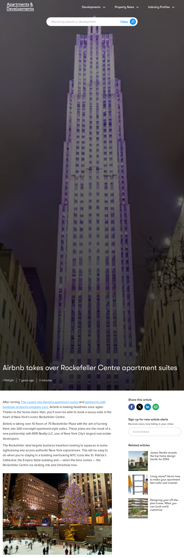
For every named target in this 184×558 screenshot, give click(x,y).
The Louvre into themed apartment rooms (49, 402)
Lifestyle (8, 380)
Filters (124, 21)
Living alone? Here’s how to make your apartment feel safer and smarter (165, 479)
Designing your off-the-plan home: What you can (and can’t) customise (164, 504)
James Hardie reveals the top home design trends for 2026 (163, 456)
